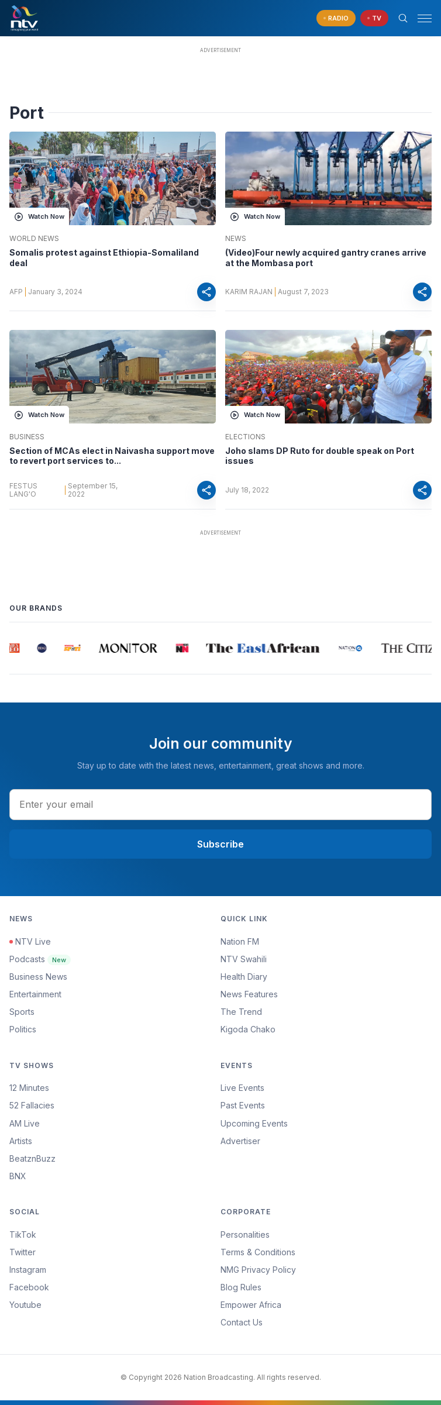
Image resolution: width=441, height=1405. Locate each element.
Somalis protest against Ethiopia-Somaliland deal (104, 257)
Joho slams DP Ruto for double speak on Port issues (319, 456)
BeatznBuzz (32, 1158)
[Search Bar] (403, 18)
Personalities (245, 1234)
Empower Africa (250, 1305)
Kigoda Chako (247, 1029)
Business (26, 437)
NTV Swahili (243, 959)
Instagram (27, 1270)
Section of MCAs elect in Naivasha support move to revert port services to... (112, 456)
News (235, 239)
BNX (17, 1176)
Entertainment (35, 994)
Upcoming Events (254, 1123)
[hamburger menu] (425, 18)
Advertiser (240, 1141)
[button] (420, 18)
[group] (15, 648)
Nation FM (239, 941)
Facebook (29, 1287)
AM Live (24, 1123)
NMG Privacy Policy (258, 1270)
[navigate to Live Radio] (336, 18)
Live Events (242, 1088)
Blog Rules (240, 1287)
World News (34, 239)
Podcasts (40, 959)
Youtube (25, 1305)
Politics (22, 1029)
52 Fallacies (31, 1105)
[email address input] (220, 804)
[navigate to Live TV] (374, 18)
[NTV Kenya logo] (24, 18)
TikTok (22, 1234)
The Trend (241, 1012)
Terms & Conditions (257, 1252)
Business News (38, 977)
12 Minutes (29, 1088)
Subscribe (220, 844)
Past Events (242, 1105)
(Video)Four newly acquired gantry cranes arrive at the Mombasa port (325, 257)
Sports (22, 1012)
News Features (249, 994)
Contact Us (241, 1322)
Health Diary (243, 977)
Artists (20, 1141)
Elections (245, 437)
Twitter (22, 1252)
